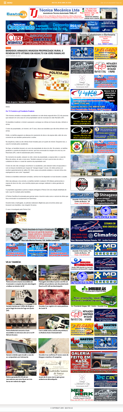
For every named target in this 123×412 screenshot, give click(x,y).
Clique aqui (119, 3)
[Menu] (8, 2)
